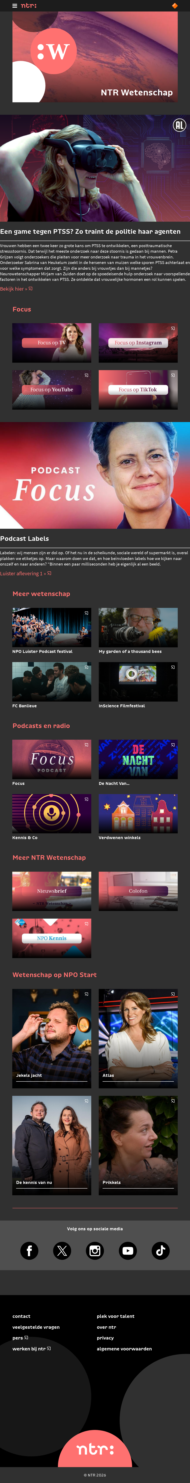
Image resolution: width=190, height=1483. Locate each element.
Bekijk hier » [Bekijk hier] (16, 288)
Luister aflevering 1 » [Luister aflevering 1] (25, 573)
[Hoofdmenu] (15, 6)
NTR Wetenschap (137, 92)
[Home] (28, 7)
